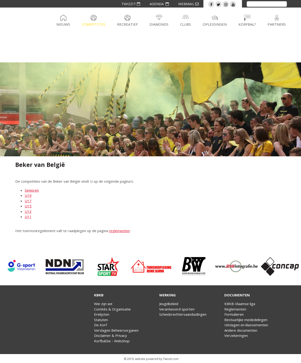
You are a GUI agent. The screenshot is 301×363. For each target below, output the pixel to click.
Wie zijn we (103, 303)
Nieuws (63, 24)
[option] (21, 266)
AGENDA (159, 3)
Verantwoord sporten (176, 309)
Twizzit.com (170, 359)
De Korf (100, 325)
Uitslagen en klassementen (246, 325)
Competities (93, 24)
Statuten (101, 319)
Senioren (32, 190)
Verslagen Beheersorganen (116, 330)
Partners (277, 24)
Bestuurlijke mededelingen (245, 319)
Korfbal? (247, 24)
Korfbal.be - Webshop (112, 341)
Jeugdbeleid (168, 303)
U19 (28, 195)
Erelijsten (101, 314)
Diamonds (159, 24)
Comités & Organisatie (112, 309)
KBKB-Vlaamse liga (239, 303)
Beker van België (40, 165)
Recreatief (127, 24)
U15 (28, 206)
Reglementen (235, 309)
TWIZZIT (130, 3)
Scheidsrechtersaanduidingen (182, 314)
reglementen (119, 230)
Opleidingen (215, 24)
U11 (28, 216)
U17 (28, 200)
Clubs (185, 24)
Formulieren (234, 314)
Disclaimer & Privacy (110, 335)
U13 (28, 211)
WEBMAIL (188, 3)
